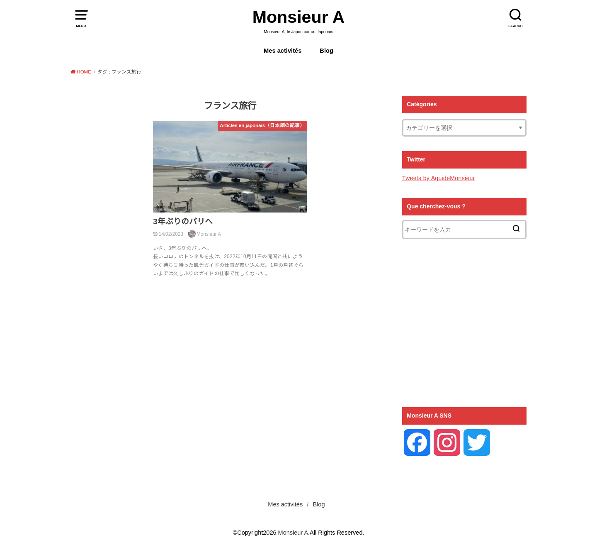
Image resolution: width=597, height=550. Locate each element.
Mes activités (282, 50)
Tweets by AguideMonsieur (438, 178)
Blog (326, 50)
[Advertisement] (464, 323)
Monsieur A (298, 17)
